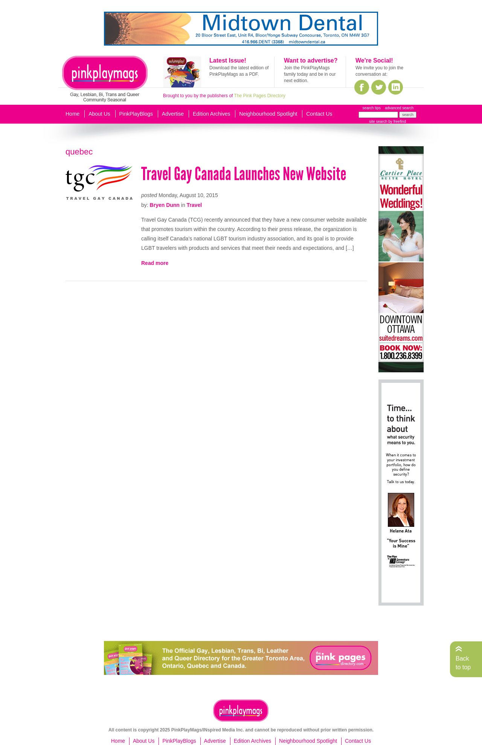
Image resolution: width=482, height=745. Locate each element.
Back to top (463, 662)
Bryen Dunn (165, 205)
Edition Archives (211, 114)
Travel (194, 205)
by (396, 121)
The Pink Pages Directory (259, 95)
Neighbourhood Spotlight (268, 114)
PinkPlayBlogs (136, 114)
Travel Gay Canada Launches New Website (243, 174)
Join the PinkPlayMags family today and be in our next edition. (310, 74)
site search (378, 121)
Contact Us (319, 114)
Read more (154, 263)
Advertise (173, 114)
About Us (99, 114)
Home (72, 114)
